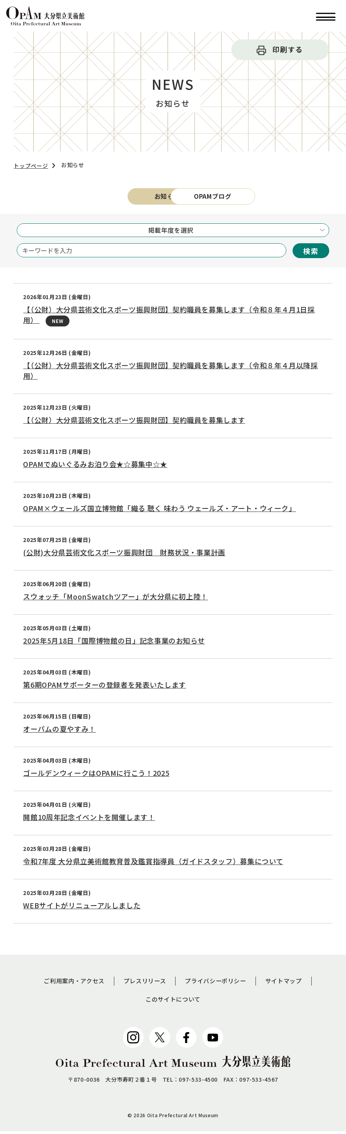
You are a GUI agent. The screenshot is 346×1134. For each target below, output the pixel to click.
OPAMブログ (234, 197)
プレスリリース (143, 983)
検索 (311, 252)
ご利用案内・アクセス (69, 983)
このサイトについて (173, 1001)
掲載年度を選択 (170, 231)
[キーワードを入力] (151, 252)
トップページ (31, 165)
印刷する (287, 49)
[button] (325, 16)
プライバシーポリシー (217, 983)
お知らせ (111, 197)
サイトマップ (288, 983)
